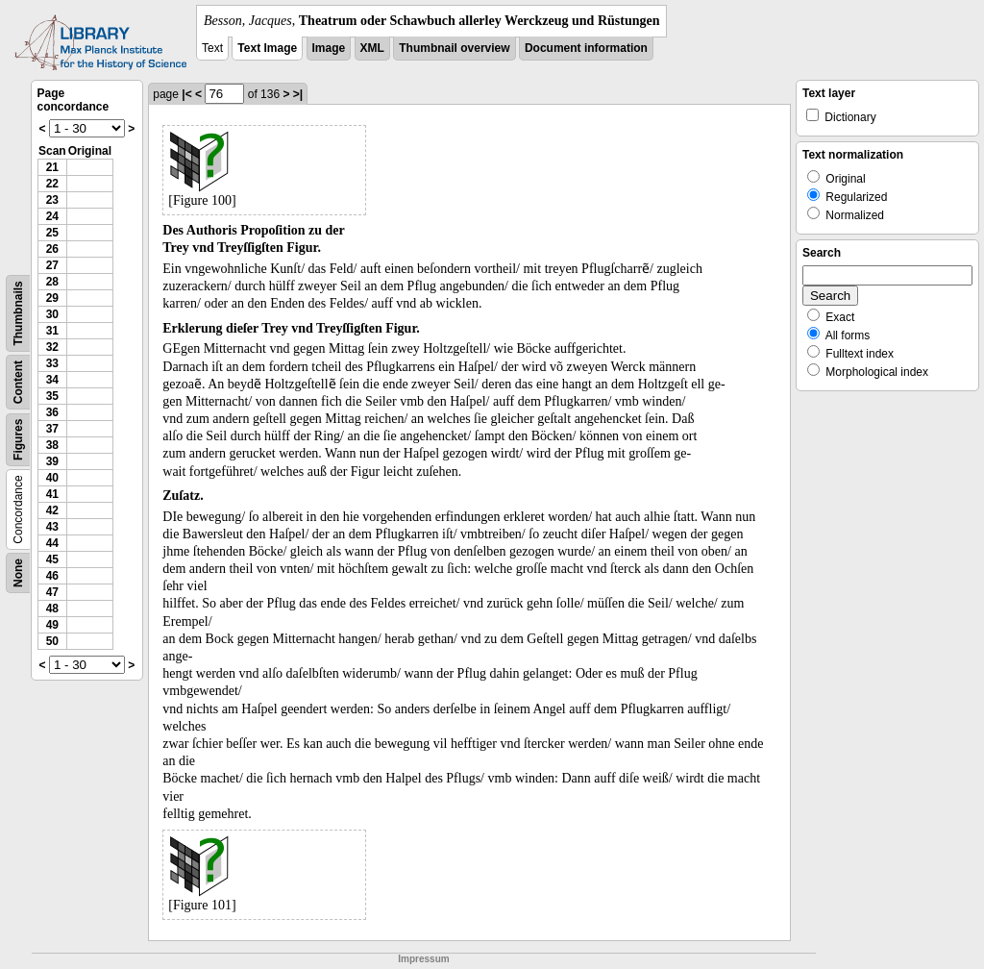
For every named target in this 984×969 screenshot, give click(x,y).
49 (52, 625)
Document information (586, 48)
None (18, 573)
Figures (18, 439)
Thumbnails (18, 313)
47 (52, 592)
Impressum (423, 959)
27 (52, 265)
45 (52, 559)
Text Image (267, 48)
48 (52, 608)
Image (329, 48)
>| (298, 94)
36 (52, 412)
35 (52, 396)
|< (186, 94)
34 (52, 379)
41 (52, 494)
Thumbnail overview (454, 48)
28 (52, 281)
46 (52, 576)
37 (52, 428)
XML (372, 48)
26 (52, 249)
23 (52, 200)
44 (52, 543)
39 (52, 461)
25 (52, 232)
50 (52, 641)
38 (52, 445)
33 (52, 363)
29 (52, 298)
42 (52, 510)
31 (52, 330)
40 (52, 477)
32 (52, 347)
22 (52, 183)
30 (52, 314)
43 (52, 527)
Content (18, 382)
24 (52, 216)
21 (52, 167)
